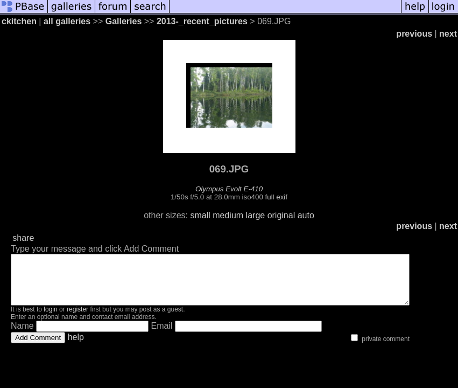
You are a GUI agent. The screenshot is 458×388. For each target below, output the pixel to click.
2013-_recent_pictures (202, 21)
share (23, 237)
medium (228, 215)
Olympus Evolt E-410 (229, 189)
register (77, 319)
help (76, 346)
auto (306, 215)
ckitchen (19, 21)
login (50, 319)
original (281, 215)
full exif (276, 197)
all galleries (67, 21)
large (255, 215)
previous (414, 33)
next (448, 33)
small (200, 215)
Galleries (123, 21)
